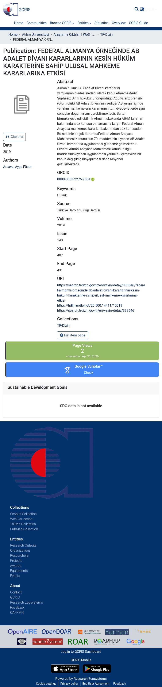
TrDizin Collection (23, 524)
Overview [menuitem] (119, 23)
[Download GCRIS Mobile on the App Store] (65, 668)
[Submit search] (136, 9)
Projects (16, 561)
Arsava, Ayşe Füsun (17, 167)
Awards (15, 566)
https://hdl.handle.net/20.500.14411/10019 (89, 305)
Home (13, 35)
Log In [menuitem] (149, 9)
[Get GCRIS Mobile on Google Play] (97, 668)
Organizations (20, 550)
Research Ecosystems (26, 602)
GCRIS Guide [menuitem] (138, 23)
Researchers (19, 556)
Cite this (14, 137)
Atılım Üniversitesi (35, 35)
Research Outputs (23, 545)
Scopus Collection (23, 514)
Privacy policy (69, 683)
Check (88, 373)
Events (15, 576)
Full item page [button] (72, 335)
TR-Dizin (106, 35)
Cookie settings (46, 683)
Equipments (19, 571)
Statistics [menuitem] (101, 23)
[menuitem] (141, 9)
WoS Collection (21, 519)
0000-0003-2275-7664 (75, 179)
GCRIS (15, 597)
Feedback (17, 607)
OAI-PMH (17, 613)
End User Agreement (95, 683)
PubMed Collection (24, 529)
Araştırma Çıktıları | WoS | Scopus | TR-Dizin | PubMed (75, 35)
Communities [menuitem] (37, 23)
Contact (16, 592)
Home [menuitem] (18, 23)
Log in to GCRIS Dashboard (81, 652)
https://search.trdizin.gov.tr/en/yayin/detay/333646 (95, 311)
